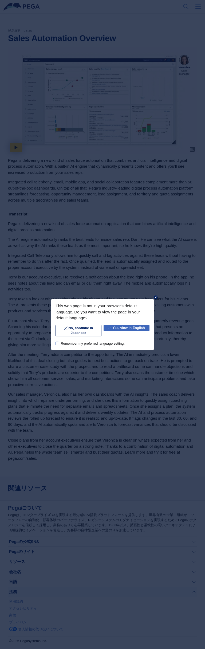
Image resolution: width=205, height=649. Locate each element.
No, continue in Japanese (78, 330)
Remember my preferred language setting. (93, 343)
